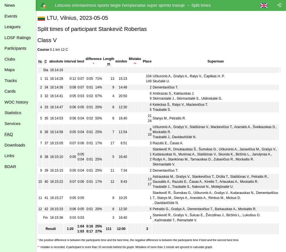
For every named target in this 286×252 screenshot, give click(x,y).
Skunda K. (233, 154)
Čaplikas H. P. (216, 76)
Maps (9, 69)
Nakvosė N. (203, 187)
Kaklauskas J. (187, 93)
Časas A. (179, 143)
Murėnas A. (194, 154)
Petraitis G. (163, 209)
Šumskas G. (210, 149)
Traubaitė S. (164, 110)
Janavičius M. (252, 149)
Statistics (12, 112)
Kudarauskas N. (172, 154)
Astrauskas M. (166, 177)
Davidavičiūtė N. (187, 137)
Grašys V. (183, 127)
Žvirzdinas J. (217, 215)
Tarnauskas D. (209, 159)
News (9, 5)
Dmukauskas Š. (187, 149)
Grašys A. (183, 76)
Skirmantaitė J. (166, 98)
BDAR (10, 166)
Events (10, 16)
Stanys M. (162, 118)
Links (9, 155)
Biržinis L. (250, 154)
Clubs (9, 59)
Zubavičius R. (231, 159)
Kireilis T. (214, 182)
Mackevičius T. (200, 105)
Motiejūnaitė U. (225, 187)
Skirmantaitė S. (190, 98)
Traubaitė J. (164, 137)
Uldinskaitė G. (214, 98)
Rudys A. (167, 159)
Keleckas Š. (164, 105)
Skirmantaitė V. (166, 164)
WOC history (16, 102)
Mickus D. (259, 198)
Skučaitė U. (163, 81)
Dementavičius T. (168, 87)
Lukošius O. (254, 215)
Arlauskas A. (231, 182)
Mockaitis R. (170, 132)
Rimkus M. (242, 198)
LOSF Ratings (17, 37)
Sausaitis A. (164, 182)
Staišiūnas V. (202, 127)
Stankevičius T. (206, 177)
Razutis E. (163, 143)
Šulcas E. (199, 215)
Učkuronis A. (164, 76)
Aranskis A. (245, 127)
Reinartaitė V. (190, 220)
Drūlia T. (225, 177)
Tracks (10, 80)
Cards (10, 91)
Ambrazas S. (165, 93)
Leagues (12, 26)
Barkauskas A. (228, 209)
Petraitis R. (180, 118)
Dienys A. (206, 198)
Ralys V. (198, 76)
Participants (15, 48)
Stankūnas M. (186, 159)
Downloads (14, 145)
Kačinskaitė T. (167, 220)
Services (12, 123)
